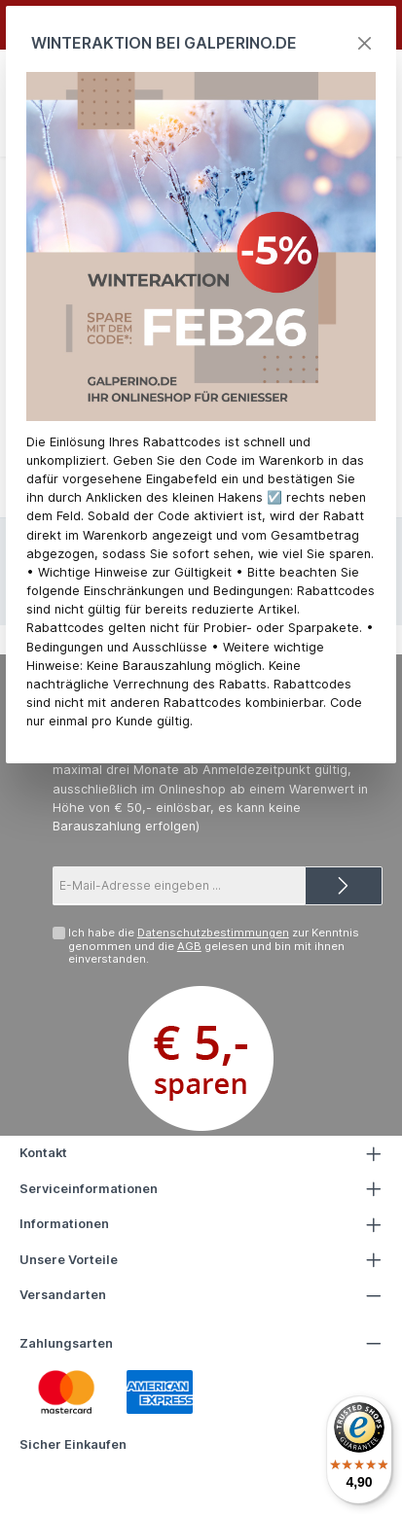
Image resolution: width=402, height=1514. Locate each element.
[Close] (364, 43)
